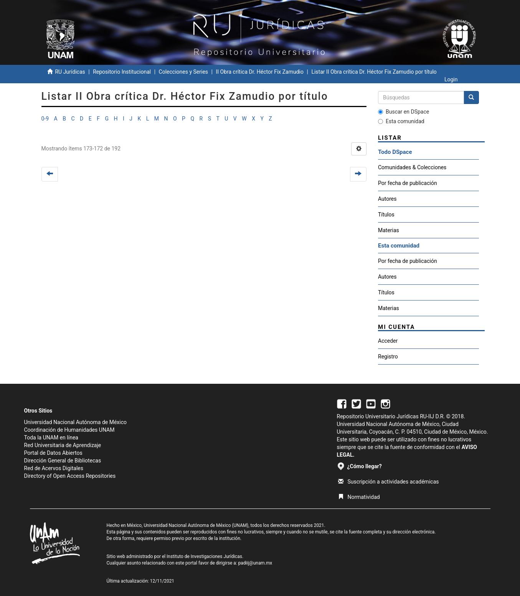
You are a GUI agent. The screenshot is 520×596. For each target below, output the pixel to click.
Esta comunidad (401, 121)
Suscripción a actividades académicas (388, 482)
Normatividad (359, 497)
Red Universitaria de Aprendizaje (62, 445)
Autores (387, 199)
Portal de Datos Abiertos (53, 453)
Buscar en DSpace (403, 112)
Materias (388, 230)
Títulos (386, 214)
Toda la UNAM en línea (51, 437)
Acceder (388, 341)
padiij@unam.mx (255, 563)
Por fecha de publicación (407, 183)
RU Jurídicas (70, 72)
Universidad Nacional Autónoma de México (75, 422)
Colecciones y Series (183, 72)
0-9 (45, 119)
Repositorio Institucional (122, 72)
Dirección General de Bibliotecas (62, 460)
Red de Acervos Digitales (53, 468)
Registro (388, 356)
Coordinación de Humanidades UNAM (69, 430)
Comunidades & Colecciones (412, 167)
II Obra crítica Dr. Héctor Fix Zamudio (260, 72)
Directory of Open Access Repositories (70, 476)
